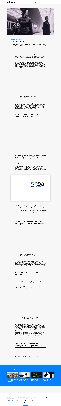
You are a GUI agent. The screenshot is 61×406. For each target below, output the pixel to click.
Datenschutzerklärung (47, 400)
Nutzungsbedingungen (47, 398)
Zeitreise (12, 39)
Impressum (45, 397)
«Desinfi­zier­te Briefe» (38, 186)
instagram (13, 400)
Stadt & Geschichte (18, 39)
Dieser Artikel (33, 182)
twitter (17, 400)
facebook (8, 400)
